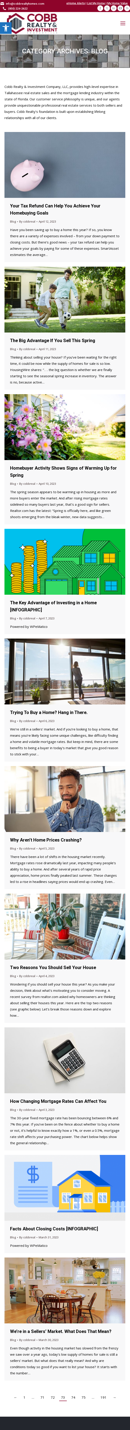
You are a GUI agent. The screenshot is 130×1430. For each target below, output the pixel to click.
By (27, 221)
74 (73, 1397)
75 (84, 1397)
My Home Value (117, 3)
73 (63, 1397)
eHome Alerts (75, 3)
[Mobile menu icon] (123, 23)
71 (42, 1397)
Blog (13, 221)
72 (53, 1397)
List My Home (96, 3)
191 (104, 1397)
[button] (6, 28)
